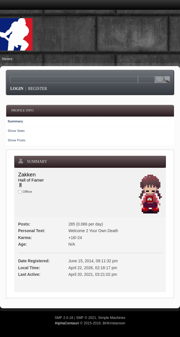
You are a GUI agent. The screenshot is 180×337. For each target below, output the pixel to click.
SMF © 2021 (86, 318)
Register (37, 88)
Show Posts (16, 140)
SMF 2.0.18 (64, 318)
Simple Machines (111, 318)
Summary (15, 121)
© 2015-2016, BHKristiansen (90, 323)
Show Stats (15, 130)
